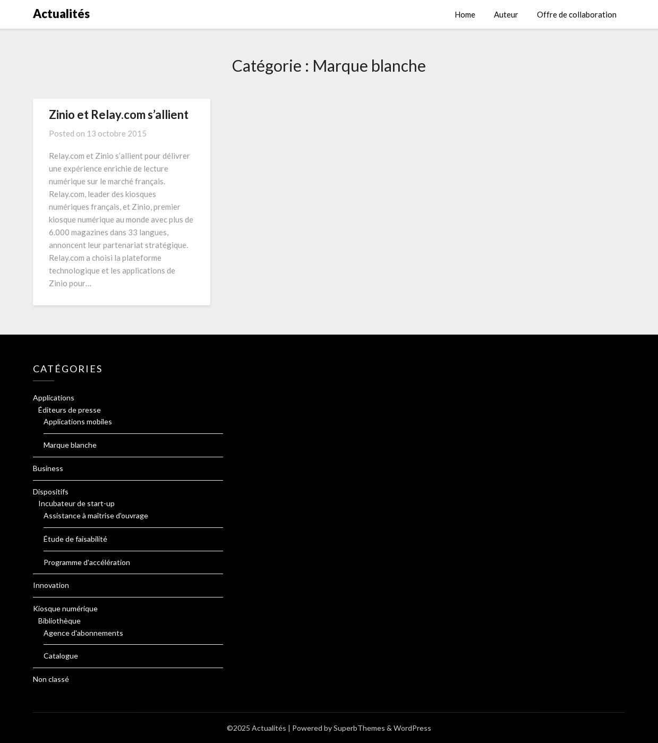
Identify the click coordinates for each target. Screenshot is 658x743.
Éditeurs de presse (69, 409)
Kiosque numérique (65, 608)
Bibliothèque (59, 620)
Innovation (51, 585)
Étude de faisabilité (75, 538)
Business (48, 468)
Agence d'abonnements (83, 632)
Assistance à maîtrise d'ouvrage (96, 515)
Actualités (61, 13)
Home (465, 14)
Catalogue (61, 655)
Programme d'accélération (87, 562)
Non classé (51, 679)
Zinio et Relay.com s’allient (119, 114)
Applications (53, 397)
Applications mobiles (78, 421)
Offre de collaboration (577, 14)
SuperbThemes (359, 727)
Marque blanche (70, 444)
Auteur (506, 14)
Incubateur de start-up (76, 503)
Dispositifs (51, 491)
